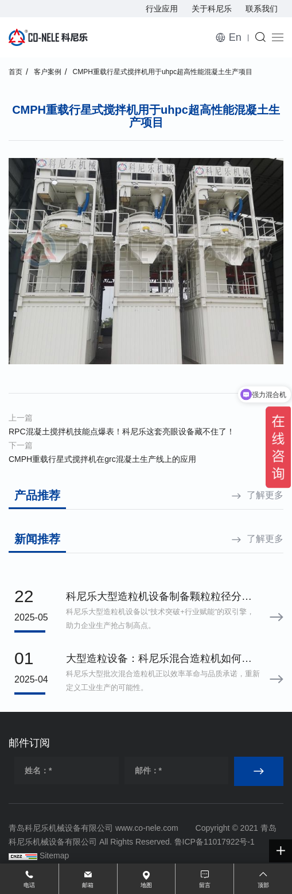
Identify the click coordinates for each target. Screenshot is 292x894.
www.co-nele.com (146, 828)
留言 (205, 885)
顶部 (263, 885)
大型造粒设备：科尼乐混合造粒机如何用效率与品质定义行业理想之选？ (159, 660)
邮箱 (88, 885)
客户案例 (47, 72)
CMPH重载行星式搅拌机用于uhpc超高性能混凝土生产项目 (162, 72)
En (235, 37)
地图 (146, 885)
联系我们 (262, 8)
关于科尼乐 (212, 8)
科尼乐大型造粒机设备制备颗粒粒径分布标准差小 (159, 598)
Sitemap (54, 855)
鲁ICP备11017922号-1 (214, 841)
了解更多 (265, 495)
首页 (15, 72)
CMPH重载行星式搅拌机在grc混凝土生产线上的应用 (102, 459)
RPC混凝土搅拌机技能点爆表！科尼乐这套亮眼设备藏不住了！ (122, 431)
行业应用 (162, 8)
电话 (29, 885)
